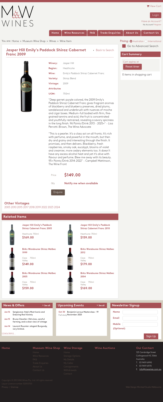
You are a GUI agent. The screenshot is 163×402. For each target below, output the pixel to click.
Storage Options (72, 356)
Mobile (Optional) (118, 326)
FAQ (35, 360)
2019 (38, 207)
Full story (63, 315)
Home (15, 41)
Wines (52, 41)
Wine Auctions (105, 348)
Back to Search (105, 50)
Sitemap (14, 387)
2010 (13, 207)
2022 (44, 207)
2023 (50, 207)
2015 (20, 207)
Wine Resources (41, 356)
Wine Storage (73, 348)
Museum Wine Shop (34, 41)
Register (157, 25)
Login (155, 15)
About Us (37, 367)
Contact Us (38, 370)
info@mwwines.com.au (150, 369)
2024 (57, 207)
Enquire (57, 192)
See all (47, 306)
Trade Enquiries (40, 363)
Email (116, 318)
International (154, 41)
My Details (69, 360)
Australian (138, 41)
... (15, 334)
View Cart (154, 6)
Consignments (71, 367)
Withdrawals (70, 370)
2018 (32, 207)
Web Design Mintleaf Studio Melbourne (143, 387)
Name (116, 312)
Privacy (5, 387)
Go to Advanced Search (142, 46)
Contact (68, 374)
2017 (26, 207)
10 (13, 334)
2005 (7, 207)
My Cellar (68, 363)
